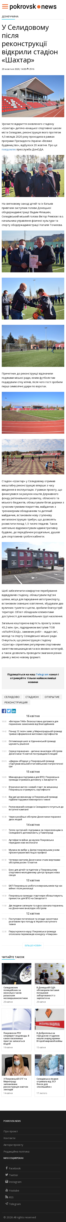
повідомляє (9, 149)
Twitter (11, 1175)
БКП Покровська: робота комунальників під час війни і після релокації (35, 887)
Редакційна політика (16, 1151)
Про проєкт (11, 1131)
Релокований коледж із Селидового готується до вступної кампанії (36, 808)
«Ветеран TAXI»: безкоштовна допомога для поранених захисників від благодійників (33, 722)
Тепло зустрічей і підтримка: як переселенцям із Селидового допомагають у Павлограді (36, 831)
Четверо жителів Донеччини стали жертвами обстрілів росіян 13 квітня (34, 861)
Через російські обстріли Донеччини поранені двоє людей (35, 818)
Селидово (12, 697)
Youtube (12, 1190)
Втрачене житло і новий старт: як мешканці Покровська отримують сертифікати (33, 788)
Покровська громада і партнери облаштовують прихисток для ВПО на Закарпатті (36, 897)
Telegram (42, 674)
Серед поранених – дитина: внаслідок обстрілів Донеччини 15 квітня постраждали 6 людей (35, 752)
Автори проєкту (13, 1144)
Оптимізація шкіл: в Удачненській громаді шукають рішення (32, 742)
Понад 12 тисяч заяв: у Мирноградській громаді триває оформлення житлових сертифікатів (35, 732)
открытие (52, 697)
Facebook (13, 1168)
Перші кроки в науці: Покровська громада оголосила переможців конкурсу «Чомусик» (33, 932)
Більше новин (33, 945)
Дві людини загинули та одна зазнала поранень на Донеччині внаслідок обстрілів (36, 907)
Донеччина (10, 16)
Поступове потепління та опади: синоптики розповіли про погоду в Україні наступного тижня (33, 922)
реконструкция (16, 702)
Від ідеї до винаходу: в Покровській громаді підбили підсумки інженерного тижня (33, 798)
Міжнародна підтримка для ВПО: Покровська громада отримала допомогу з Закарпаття (34, 778)
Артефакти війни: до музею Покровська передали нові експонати (31, 841)
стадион (32, 697)
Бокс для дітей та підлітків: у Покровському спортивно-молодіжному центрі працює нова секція (34, 872)
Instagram (13, 1182)
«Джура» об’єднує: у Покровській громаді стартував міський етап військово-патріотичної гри (36, 764)
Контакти (9, 1138)
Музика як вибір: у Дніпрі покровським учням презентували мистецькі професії (34, 851)
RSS (9, 1197)
